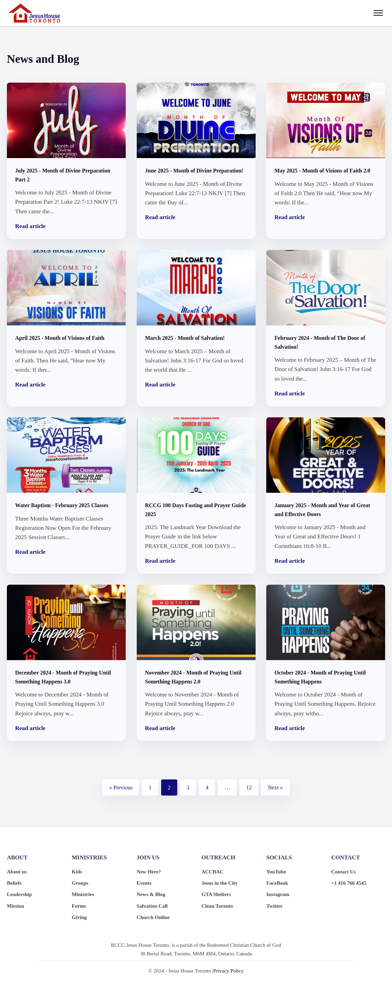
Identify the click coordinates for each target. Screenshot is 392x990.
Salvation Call (152, 906)
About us (17, 871)
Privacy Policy (228, 971)
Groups (80, 883)
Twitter (274, 906)
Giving (79, 917)
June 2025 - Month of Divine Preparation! (194, 171)
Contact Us (343, 871)
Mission (15, 906)
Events (144, 883)
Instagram (277, 894)
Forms (79, 906)
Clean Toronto (217, 906)
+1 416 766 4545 (348, 883)
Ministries (83, 894)
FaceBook (277, 883)
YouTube (276, 871)
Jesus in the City (219, 883)
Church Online (153, 917)
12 (249, 787)
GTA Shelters (216, 894)
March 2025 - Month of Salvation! (185, 338)
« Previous (121, 787)
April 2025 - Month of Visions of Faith (59, 338)
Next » (275, 787)
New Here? (149, 871)
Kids (77, 871)
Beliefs (14, 883)
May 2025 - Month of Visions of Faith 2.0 (322, 171)
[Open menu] (378, 13)
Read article (30, 226)
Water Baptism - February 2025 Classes (61, 505)
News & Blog (151, 894)
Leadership (19, 894)
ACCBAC (212, 871)
